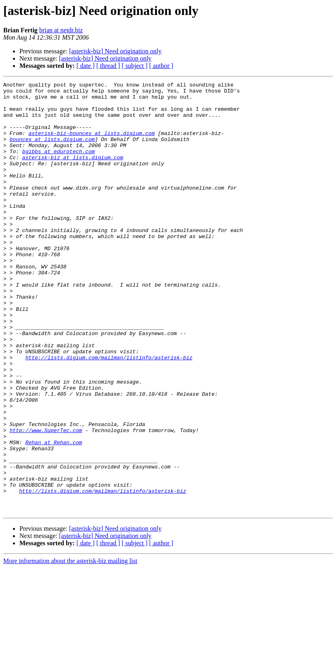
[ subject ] (135, 65)
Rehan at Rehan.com (53, 515)
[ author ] (161, 65)
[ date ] (85, 65)
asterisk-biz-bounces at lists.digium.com (91, 144)
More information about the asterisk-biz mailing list (70, 646)
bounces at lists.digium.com (52, 151)
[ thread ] (108, 65)
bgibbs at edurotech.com (58, 165)
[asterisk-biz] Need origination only (115, 51)
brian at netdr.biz (61, 30)
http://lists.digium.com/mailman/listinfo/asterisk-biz (108, 413)
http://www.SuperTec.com (46, 500)
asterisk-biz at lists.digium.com (72, 173)
